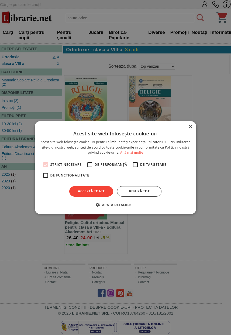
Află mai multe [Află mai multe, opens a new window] (131, 152)
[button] (115, 204)
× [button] (190, 127)
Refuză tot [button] (139, 191)
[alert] (115, 167)
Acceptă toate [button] (91, 191)
